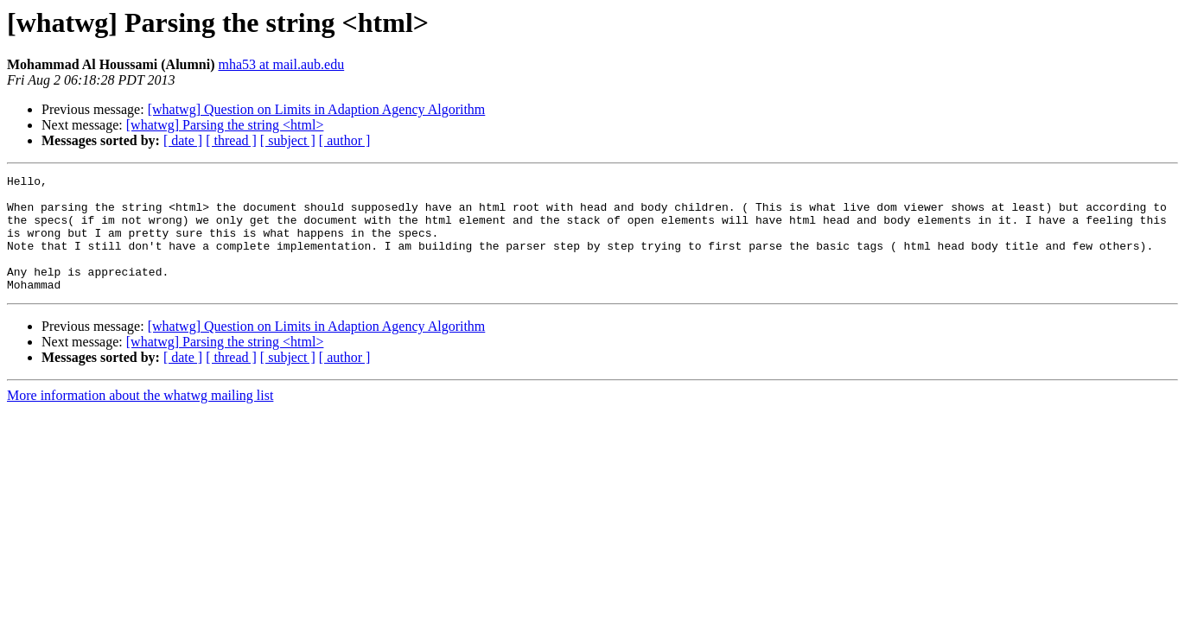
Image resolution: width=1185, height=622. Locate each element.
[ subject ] (287, 140)
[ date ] (182, 140)
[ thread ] (231, 140)
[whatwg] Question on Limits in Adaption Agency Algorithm (317, 109)
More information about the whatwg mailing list (140, 418)
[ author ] (345, 140)
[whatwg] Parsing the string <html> (225, 124)
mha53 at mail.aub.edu (281, 64)
